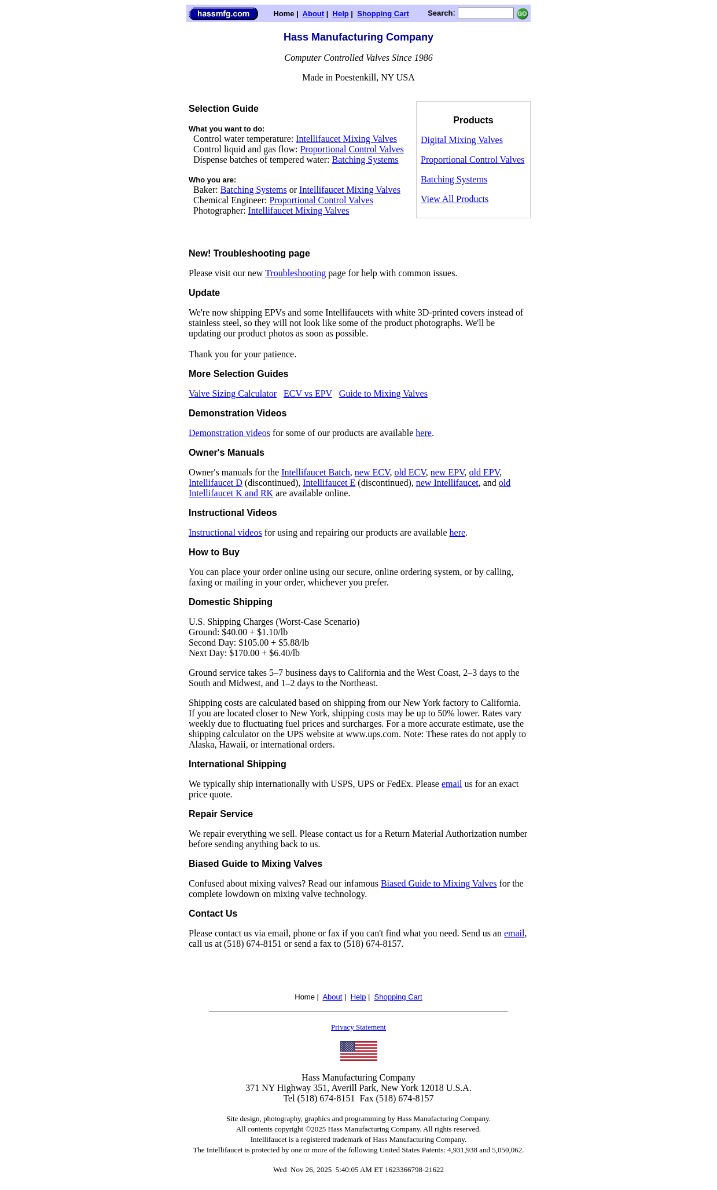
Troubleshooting (295, 273)
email (452, 784)
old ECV (409, 472)
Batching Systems (365, 159)
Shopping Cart (383, 13)
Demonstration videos (229, 433)
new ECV (372, 472)
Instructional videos (225, 532)
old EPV (484, 472)
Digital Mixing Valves (462, 140)
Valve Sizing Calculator (233, 393)
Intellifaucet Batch (315, 472)
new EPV (448, 472)
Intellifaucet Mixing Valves (346, 139)
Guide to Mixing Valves (383, 393)
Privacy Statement (358, 1027)
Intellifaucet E (329, 483)
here (424, 433)
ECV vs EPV (308, 393)
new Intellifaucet (447, 483)
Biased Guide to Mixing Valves (439, 883)
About (314, 13)
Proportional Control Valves (351, 149)
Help (341, 13)
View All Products (454, 199)
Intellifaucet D (215, 483)
